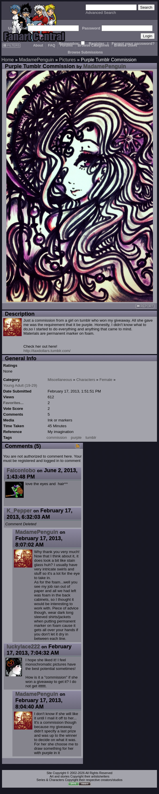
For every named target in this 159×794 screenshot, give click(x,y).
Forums (66, 45)
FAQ (51, 45)
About (38, 45)
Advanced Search (101, 12)
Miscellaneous (60, 379)
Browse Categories (93, 45)
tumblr (91, 437)
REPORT (144, 306)
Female (105, 379)
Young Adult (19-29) (20, 385)
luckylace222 (23, 646)
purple (76, 437)
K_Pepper (19, 510)
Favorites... (13, 403)
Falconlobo (21, 470)
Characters (85, 379)
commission (57, 437)
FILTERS (11, 45)
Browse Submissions (85, 52)
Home (7, 59)
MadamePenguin (36, 59)
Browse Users (125, 45)
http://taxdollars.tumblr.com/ (47, 351)
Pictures (67, 59)
